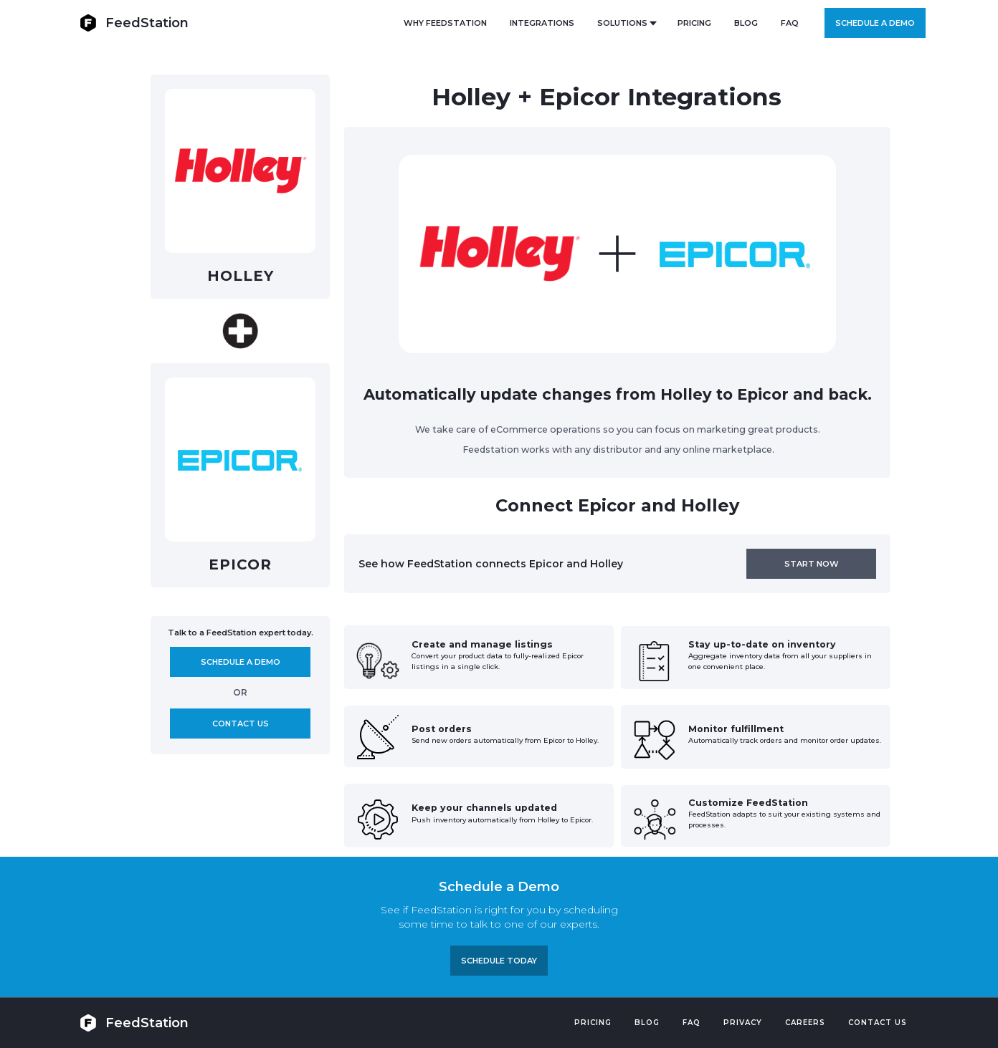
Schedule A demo (240, 662)
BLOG (746, 23)
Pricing (593, 1022)
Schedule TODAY (499, 961)
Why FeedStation (445, 23)
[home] (134, 22)
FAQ (790, 23)
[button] (626, 23)
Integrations (542, 23)
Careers (805, 1022)
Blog (647, 1022)
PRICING (694, 23)
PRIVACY (742, 1022)
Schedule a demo (875, 23)
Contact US (877, 1022)
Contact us (240, 723)
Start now (811, 564)
